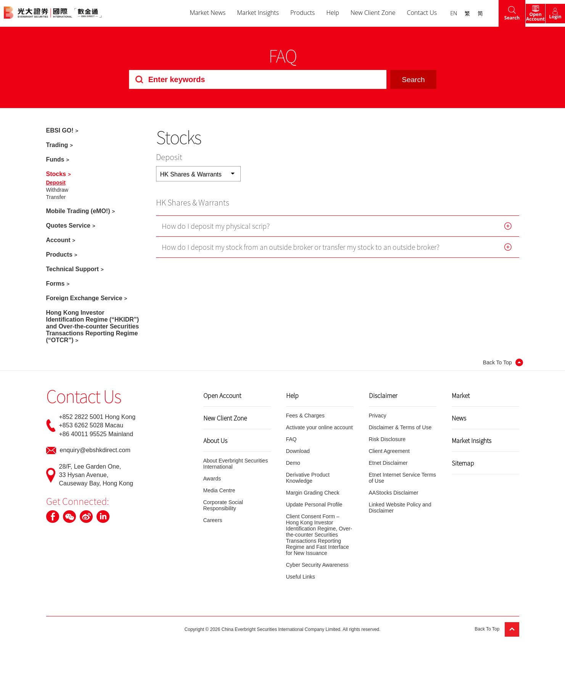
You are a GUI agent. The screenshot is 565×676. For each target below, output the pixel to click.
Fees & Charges (305, 415)
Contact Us (408, 13)
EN (439, 13)
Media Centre (219, 490)
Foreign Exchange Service (84, 298)
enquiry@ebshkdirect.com (95, 450)
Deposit (56, 183)
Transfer (56, 197)
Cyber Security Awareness (317, 565)
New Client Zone (358, 13)
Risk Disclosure (387, 439)
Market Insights (243, 13)
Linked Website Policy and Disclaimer (400, 507)
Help (318, 13)
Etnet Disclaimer (388, 463)
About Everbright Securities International (235, 464)
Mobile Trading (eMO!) (78, 211)
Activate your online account (319, 427)
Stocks (56, 174)
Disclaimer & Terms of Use (400, 427)
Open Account (222, 395)
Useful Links (300, 577)
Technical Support (72, 269)
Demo (293, 463)
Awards (212, 478)
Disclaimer (383, 395)
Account (58, 240)
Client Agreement (389, 451)
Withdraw (57, 190)
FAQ (291, 439)
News (459, 417)
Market (461, 395)
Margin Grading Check (313, 493)
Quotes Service (68, 225)
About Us (215, 440)
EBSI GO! (60, 130)
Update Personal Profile (314, 504)
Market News (193, 13)
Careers (212, 520)
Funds (55, 159)
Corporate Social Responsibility (223, 505)
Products (288, 13)
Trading (57, 145)
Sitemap (463, 462)
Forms (55, 283)
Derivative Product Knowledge (308, 478)
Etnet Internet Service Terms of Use (402, 478)
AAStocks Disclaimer (394, 493)
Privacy (377, 415)
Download (298, 451)
